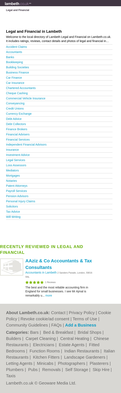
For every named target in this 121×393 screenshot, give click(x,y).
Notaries (11, 180)
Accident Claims (16, 46)
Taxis (11, 376)
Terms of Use (85, 319)
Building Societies (17, 67)
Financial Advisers (18, 134)
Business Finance (17, 72)
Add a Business (80, 325)
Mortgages (13, 175)
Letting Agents (19, 363)
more (48, 295)
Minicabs (45, 363)
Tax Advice (13, 211)
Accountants (14, 52)
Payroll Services (16, 191)
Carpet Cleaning (41, 338)
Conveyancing (15, 103)
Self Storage (77, 369)
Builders (14, 338)
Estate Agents (72, 344)
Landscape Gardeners (85, 357)
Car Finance (14, 77)
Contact (58, 312)
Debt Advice (14, 119)
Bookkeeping (14, 62)
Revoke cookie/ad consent (45, 319)
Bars (35, 332)
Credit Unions (15, 108)
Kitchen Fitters (47, 357)
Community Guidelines (27, 325)
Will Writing (13, 216)
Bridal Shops (90, 332)
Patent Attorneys (16, 185)
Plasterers (100, 363)
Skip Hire (102, 369)
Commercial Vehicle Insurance (25, 98)
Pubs (33, 369)
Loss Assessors (16, 165)
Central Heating (75, 338)
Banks (10, 57)
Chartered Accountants (21, 88)
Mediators (12, 170)
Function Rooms (45, 351)
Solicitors (12, 206)
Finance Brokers (16, 129)
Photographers (72, 363)
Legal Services (15, 160)
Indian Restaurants (82, 351)
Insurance (12, 149)
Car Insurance (15, 82)
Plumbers (15, 369)
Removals (52, 369)
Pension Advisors (17, 196)
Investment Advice (18, 155)
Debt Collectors (16, 124)
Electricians (44, 344)
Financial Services (18, 139)
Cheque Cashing (17, 93)
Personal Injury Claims (20, 201)
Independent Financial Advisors (26, 144)
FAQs (56, 325)
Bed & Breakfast (58, 332)
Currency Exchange (19, 113)
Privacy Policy (82, 312)
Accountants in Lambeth (41, 272)
